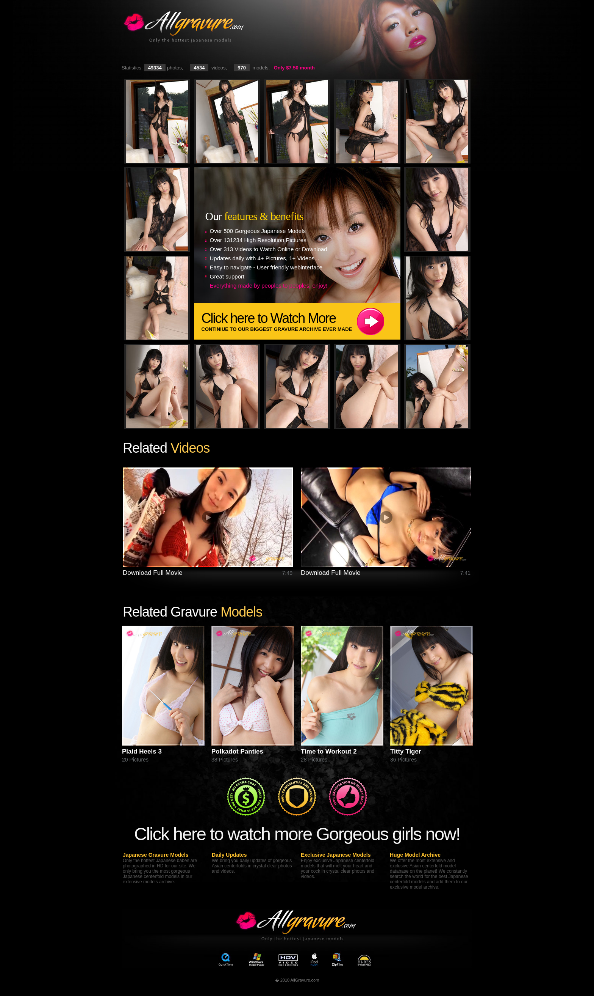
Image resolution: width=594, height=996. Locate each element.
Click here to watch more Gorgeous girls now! (297, 834)
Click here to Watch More (301, 321)
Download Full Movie (153, 572)
